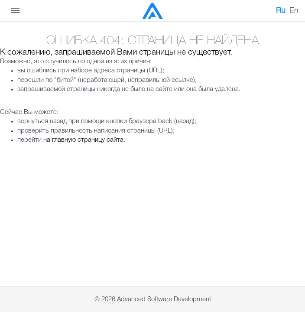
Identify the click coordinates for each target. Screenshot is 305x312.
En (294, 10)
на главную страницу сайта (83, 140)
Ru (281, 10)
